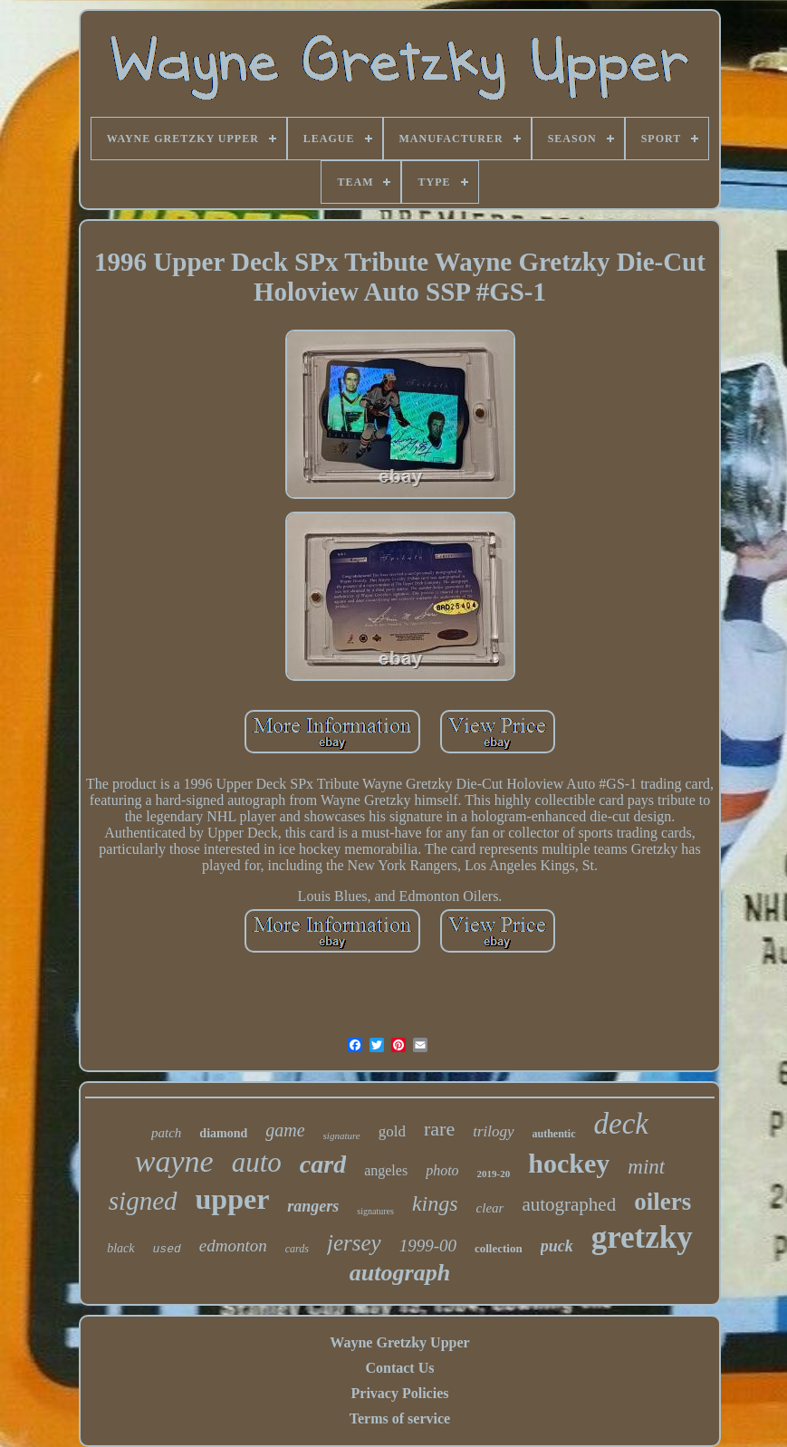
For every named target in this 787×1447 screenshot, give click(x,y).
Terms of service (400, 1418)
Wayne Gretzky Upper (399, 1342)
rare (439, 1128)
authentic (554, 1133)
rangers (313, 1206)
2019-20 (494, 1173)
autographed (569, 1204)
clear (490, 1208)
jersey (354, 1243)
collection (499, 1248)
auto (257, 1162)
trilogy (493, 1131)
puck (557, 1246)
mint (646, 1166)
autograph (400, 1273)
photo (442, 1170)
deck (621, 1123)
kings (435, 1203)
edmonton (233, 1245)
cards (297, 1248)
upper (233, 1199)
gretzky (642, 1237)
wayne (174, 1161)
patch (166, 1133)
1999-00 (427, 1245)
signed (143, 1200)
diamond (223, 1133)
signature (341, 1135)
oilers (662, 1201)
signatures (375, 1211)
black (120, 1248)
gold (392, 1131)
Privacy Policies (400, 1393)
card (323, 1164)
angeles (386, 1170)
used (167, 1249)
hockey (568, 1163)
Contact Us (399, 1367)
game (284, 1130)
